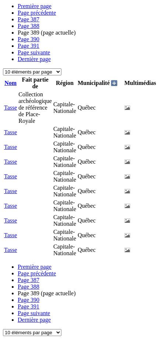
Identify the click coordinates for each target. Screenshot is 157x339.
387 (28, 19)
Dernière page (34, 59)
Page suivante (34, 52)
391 (28, 46)
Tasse (10, 107)
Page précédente (37, 13)
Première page (34, 6)
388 (28, 26)
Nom (10, 83)
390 (28, 39)
